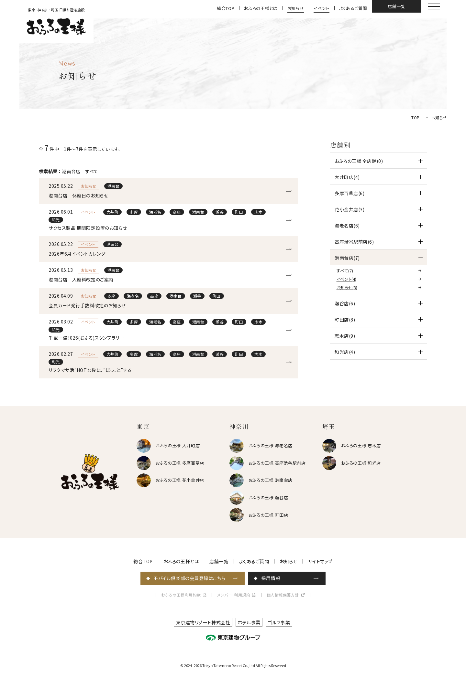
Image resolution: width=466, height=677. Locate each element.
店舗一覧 (396, 6)
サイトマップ (320, 561)
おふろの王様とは (260, 8)
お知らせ (295, 8)
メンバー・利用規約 (233, 595)
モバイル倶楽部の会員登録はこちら (189, 578)
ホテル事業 (249, 622)
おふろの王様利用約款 (181, 595)
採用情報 (270, 578)
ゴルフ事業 (279, 622)
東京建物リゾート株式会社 (203, 622)
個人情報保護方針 (283, 595)
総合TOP (225, 8)
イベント (321, 8)
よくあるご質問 (353, 8)
